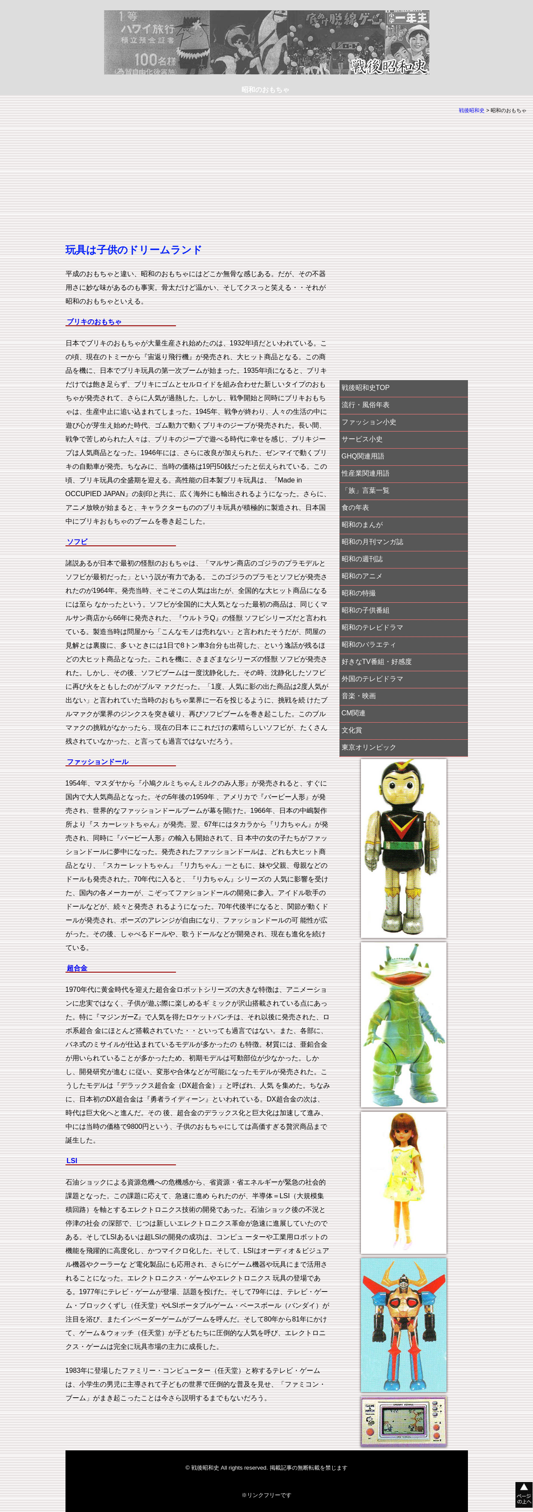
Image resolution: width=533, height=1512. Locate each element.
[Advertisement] (198, 182)
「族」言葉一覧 (366, 490)
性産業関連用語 (366, 473)
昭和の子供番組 (366, 610)
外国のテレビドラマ (372, 678)
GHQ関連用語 (363, 456)
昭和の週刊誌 (362, 559)
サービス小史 (362, 439)
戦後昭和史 (472, 110)
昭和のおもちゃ (265, 89)
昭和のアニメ (362, 576)
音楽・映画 (359, 695)
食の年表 (355, 507)
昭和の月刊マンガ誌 (372, 541)
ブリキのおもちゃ (94, 321)
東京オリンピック (369, 747)
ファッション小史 (369, 422)
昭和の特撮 (359, 593)
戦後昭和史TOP (366, 387)
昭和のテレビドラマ (372, 627)
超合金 (77, 968)
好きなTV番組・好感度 (377, 661)
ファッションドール (97, 761)
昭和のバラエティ (369, 644)
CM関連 (354, 713)
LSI (72, 1160)
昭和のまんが (362, 524)
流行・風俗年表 (366, 404)
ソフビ (77, 541)
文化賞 (352, 730)
